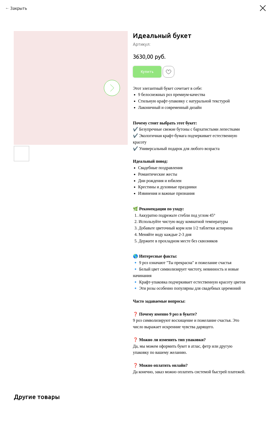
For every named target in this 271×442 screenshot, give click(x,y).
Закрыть (18, 8)
